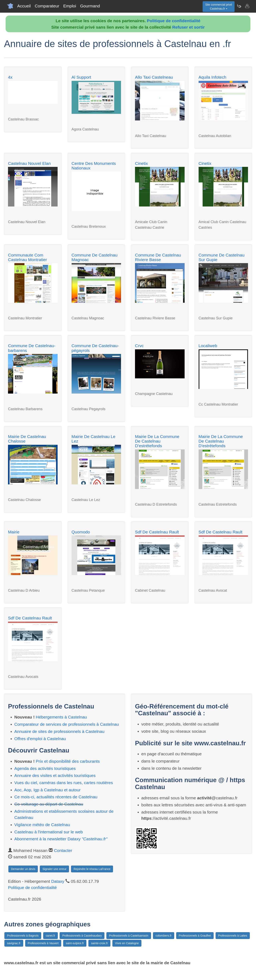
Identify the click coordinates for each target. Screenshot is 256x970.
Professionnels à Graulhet (195, 935)
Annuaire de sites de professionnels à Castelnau (59, 731)
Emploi (69, 6)
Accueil (24, 6)
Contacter (63, 850)
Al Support (81, 77)
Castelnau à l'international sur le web (48, 832)
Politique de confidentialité (173, 20)
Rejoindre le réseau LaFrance (92, 869)
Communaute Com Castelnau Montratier (27, 257)
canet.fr (50, 935)
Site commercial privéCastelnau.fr (218, 6)
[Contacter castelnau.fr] (247, 6)
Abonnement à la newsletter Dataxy (61, 839)
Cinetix (141, 163)
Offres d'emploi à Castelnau (40, 738)
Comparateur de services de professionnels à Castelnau (66, 724)
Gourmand (90, 6)
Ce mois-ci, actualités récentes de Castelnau (56, 797)
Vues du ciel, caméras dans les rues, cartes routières (63, 782)
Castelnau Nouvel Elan (29, 163)
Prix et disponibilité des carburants (68, 761)
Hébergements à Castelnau (61, 717)
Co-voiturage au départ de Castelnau (48, 804)
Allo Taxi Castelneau (154, 77)
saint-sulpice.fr (75, 943)
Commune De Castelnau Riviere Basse (158, 257)
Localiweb (208, 345)
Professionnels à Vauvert (43, 943)
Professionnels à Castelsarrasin (128, 935)
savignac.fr (14, 943)
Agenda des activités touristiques (45, 768)
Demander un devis (23, 869)
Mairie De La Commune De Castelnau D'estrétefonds (157, 441)
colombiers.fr (164, 935)
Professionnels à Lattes (232, 935)
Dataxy (57, 881)
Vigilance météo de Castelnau (42, 824)
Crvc (139, 345)
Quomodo (81, 532)
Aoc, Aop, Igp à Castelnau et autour (47, 790)
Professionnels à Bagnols (23, 935)
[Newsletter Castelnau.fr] (239, 6)
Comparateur (47, 6)
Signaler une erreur (54, 869)
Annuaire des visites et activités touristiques (55, 775)
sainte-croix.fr (99, 943)
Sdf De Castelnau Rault (157, 532)
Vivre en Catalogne (127, 943)
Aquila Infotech (212, 77)
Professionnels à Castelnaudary (82, 935)
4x (10, 77)
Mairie (13, 532)
